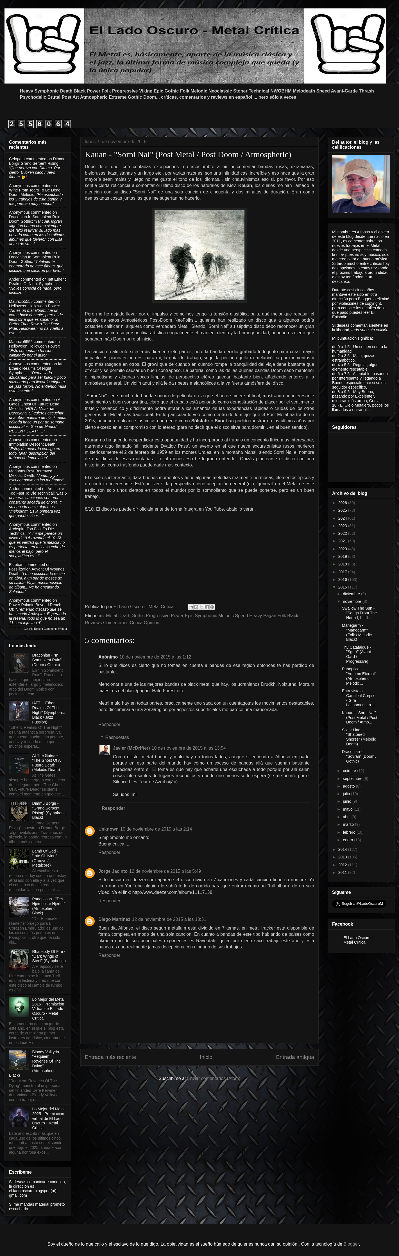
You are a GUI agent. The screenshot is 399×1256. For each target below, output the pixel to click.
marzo (349, 824)
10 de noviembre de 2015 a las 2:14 (156, 829)
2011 (343, 872)
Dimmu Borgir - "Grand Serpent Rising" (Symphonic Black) (49, 810)
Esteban (16, 564)
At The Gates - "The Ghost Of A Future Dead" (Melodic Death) (46, 762)
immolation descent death (32, 444)
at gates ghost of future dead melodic (35, 404)
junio (347, 801)
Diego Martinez (114, 919)
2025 (343, 510)
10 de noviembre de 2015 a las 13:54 (189, 748)
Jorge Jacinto (113, 871)
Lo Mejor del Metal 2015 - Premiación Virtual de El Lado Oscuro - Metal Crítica (48, 1008)
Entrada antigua (295, 1057)
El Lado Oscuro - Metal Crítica (358, 939)
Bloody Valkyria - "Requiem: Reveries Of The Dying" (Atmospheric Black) (35, 1064)
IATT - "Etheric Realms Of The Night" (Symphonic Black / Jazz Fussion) (48, 712)
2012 (343, 865)
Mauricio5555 (21, 301)
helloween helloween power (34, 306)
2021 (343, 541)
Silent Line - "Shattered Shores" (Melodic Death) (359, 737)
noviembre (352, 601)
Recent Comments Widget (50, 628)
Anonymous (19, 185)
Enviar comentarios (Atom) (213, 1078)
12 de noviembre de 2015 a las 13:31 (169, 919)
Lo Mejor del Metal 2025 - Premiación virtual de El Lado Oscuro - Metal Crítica (48, 1118)
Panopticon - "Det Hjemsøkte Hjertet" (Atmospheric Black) (48, 906)
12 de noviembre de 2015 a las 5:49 (165, 871)
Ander (14, 279)
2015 (343, 587)
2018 (343, 564)
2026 (343, 502)
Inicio (206, 1057)
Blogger (351, 1244)
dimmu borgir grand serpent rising (37, 161)
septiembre (353, 778)
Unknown (108, 829)
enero (348, 840)
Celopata (17, 159)
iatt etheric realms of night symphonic (38, 281)
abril (347, 817)
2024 (343, 518)
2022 (343, 533)
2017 (343, 572)
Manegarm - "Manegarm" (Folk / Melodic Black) (357, 632)
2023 (343, 526)
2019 (343, 556)
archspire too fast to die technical (36, 490)
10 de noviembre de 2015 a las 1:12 (155, 657)
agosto (349, 786)
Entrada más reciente (110, 1057)
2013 (343, 857)
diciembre (352, 594)
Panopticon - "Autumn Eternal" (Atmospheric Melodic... (359, 676)
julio (347, 794)
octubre (350, 770)
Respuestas (117, 737)
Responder (109, 724)
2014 (343, 849)
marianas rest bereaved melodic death (30, 473)
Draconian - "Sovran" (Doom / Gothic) (359, 756)
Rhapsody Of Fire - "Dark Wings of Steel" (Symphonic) (49, 956)
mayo (348, 809)
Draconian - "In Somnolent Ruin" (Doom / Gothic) (47, 660)
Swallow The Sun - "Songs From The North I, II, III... (359, 613)
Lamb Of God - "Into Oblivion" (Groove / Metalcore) (45, 858)
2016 (343, 579)
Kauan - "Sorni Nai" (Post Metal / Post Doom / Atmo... (359, 718)
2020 (343, 549)
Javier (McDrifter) (131, 748)
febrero (349, 832)
